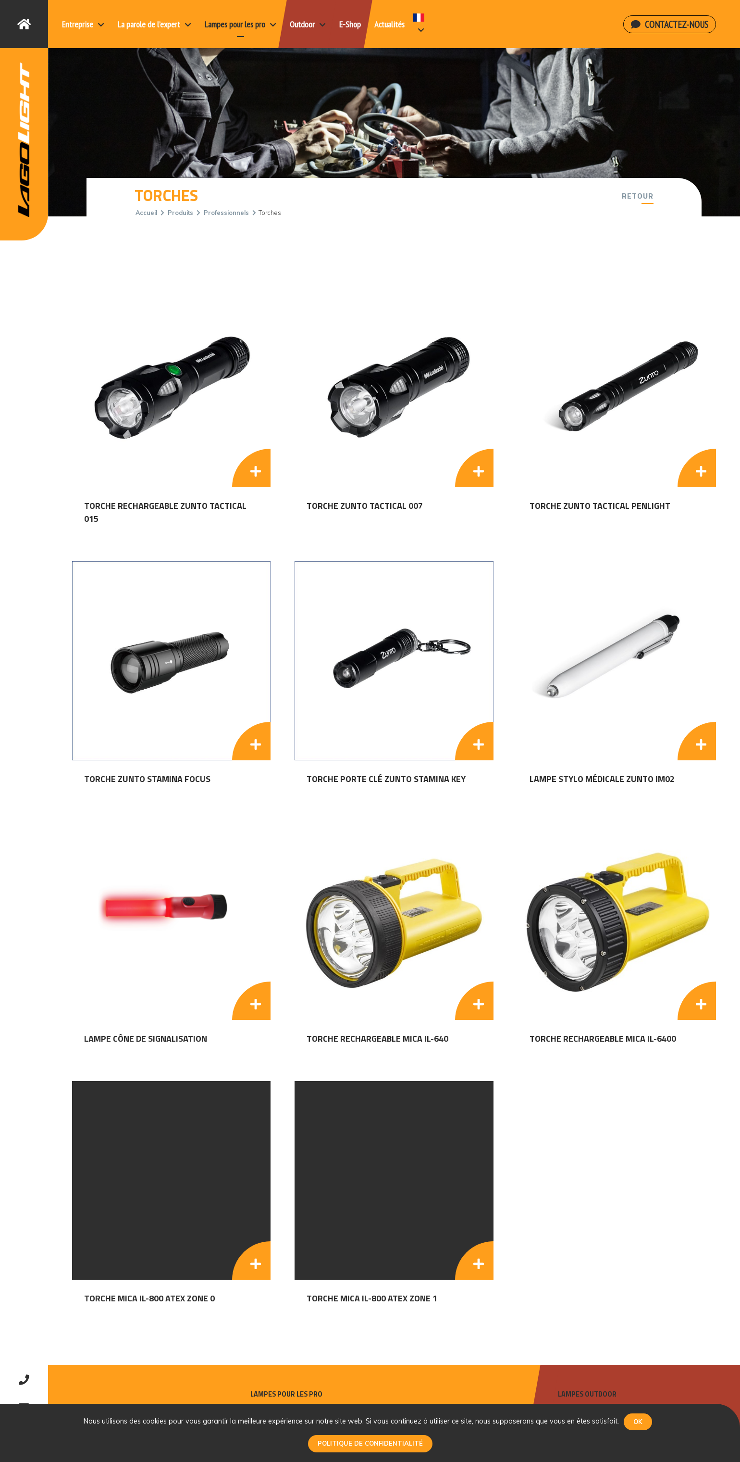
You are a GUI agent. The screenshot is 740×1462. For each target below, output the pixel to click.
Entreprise (83, 24)
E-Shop (350, 24)
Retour (638, 196)
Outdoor (308, 24)
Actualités (389, 24)
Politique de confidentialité (370, 1443)
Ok (637, 1421)
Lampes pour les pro (240, 24)
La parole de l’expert (154, 24)
